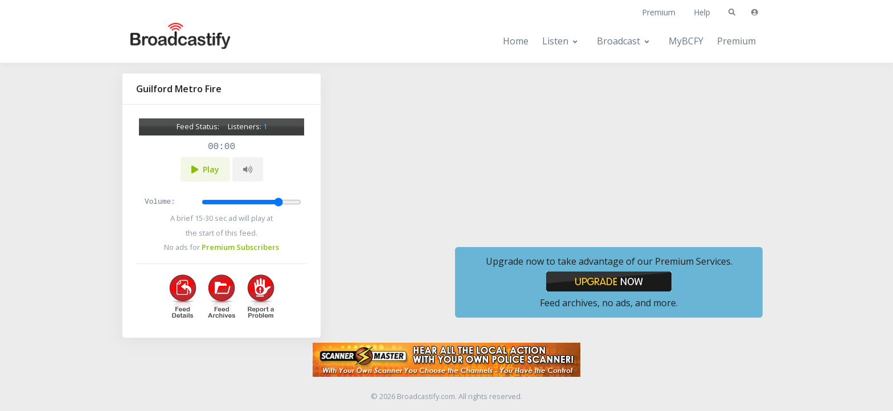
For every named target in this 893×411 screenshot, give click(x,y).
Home (516, 41)
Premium (658, 12)
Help (702, 12)
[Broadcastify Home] (169, 41)
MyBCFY (686, 41)
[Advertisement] (609, 152)
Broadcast (618, 41)
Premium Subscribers (240, 247)
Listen (555, 41)
